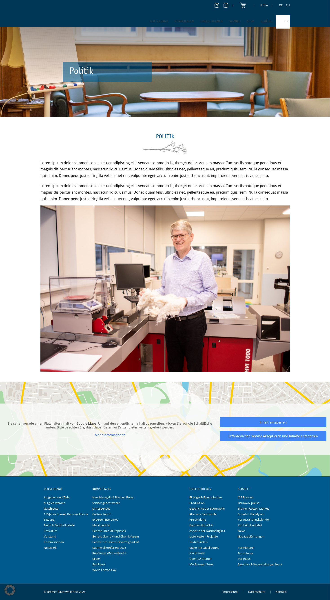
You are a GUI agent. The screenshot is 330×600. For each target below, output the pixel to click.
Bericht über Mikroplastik (109, 531)
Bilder (96, 559)
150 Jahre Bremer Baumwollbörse (66, 514)
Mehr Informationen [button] (110, 435)
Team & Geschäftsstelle (59, 525)
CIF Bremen (245, 497)
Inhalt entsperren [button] (273, 422)
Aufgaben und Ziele (56, 497)
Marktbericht (101, 525)
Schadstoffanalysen (251, 514)
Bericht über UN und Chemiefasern (115, 536)
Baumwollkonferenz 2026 (109, 548)
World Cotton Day (104, 570)
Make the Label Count (204, 548)
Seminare (98, 564)
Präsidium (50, 531)
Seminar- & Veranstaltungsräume (260, 564)
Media (264, 5)
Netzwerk (50, 548)
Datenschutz (256, 592)
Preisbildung (197, 519)
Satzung (49, 519)
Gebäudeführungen (251, 536)
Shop (250, 21)
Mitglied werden (54, 503)
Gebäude (267, 21)
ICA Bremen (197, 553)
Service (234, 21)
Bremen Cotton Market (253, 508)
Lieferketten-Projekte (203, 536)
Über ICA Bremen (200, 559)
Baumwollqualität (201, 525)
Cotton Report (102, 514)
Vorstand (50, 536)
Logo (165, 489)
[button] (10, 590)
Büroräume (245, 553)
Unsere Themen (212, 21)
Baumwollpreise (248, 503)
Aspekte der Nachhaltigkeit (207, 531)
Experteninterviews (105, 519)
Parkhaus (244, 559)
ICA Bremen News (201, 564)
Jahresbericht (101, 508)
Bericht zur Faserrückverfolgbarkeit (115, 542)
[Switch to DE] (281, 5)
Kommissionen (54, 542)
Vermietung (246, 548)
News (241, 531)
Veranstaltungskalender (254, 519)
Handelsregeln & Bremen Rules (112, 497)
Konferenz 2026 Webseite (109, 553)
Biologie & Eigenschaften (205, 497)
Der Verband (159, 21)
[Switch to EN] (288, 5)
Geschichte (51, 508)
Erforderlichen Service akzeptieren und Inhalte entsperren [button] (273, 436)
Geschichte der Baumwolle (207, 508)
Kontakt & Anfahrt (250, 525)
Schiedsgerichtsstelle (106, 503)
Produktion (197, 503)
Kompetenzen (184, 21)
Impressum (230, 592)
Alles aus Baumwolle (202, 514)
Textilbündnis (198, 542)
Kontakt (281, 592)
